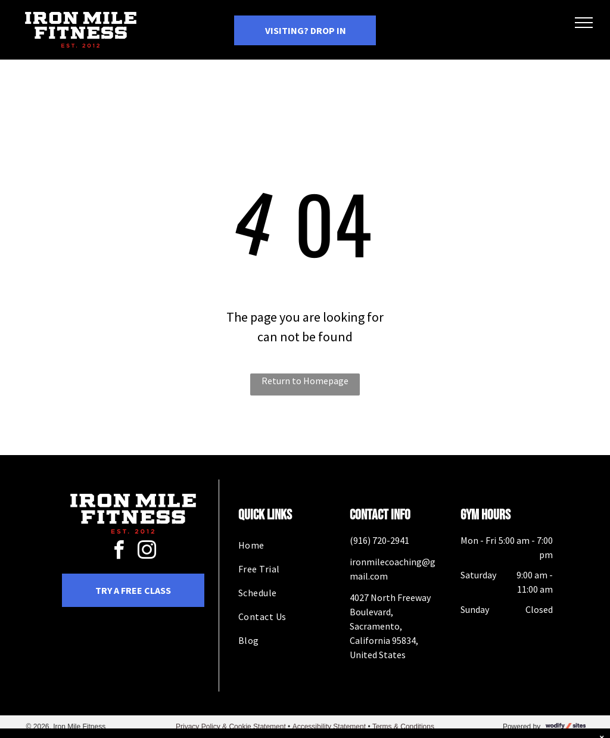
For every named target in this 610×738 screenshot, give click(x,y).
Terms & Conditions (403, 727)
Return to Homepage (305, 381)
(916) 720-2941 (379, 540)
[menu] (583, 22)
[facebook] (119, 552)
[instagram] (147, 552)
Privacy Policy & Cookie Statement (231, 727)
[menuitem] (284, 545)
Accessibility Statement (329, 727)
